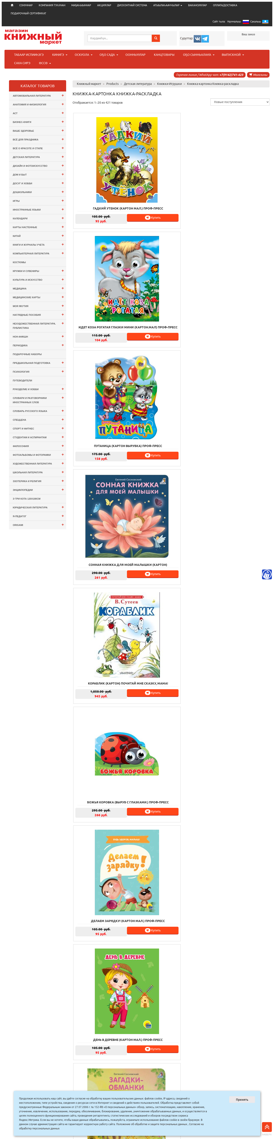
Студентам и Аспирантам (38, 437)
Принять (242, 1099)
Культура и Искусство (38, 279)
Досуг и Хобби (38, 183)
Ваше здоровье (38, 130)
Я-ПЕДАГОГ (38, 515)
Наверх (267, 1129)
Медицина (38, 288)
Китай (38, 235)
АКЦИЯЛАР (104, 5)
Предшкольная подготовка (38, 362)
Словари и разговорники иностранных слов (38, 399)
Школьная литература (38, 472)
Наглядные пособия (38, 314)
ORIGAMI (38, 524)
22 (186, 1068)
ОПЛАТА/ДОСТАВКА (225, 5)
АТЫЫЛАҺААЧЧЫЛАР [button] (167, 5)
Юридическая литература (38, 507)
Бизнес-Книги (38, 121)
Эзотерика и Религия (38, 480)
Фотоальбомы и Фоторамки (38, 454)
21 (177, 1068)
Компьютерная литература (38, 253)
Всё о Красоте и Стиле (38, 148)
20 (168, 1068)
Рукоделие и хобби (38, 389)
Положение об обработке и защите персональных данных (151, 1124)
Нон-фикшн (38, 336)
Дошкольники (38, 191)
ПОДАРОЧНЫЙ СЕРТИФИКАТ (28, 13)
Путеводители (22, 380)
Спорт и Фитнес (38, 428)
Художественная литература (38, 463)
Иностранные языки (38, 209)
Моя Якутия (38, 305)
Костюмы (19, 262)
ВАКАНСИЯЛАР (197, 5)
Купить (119, 194)
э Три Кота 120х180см (26, 498)
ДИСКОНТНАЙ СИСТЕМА (132, 5)
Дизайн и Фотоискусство (38, 165)
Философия (38, 445)
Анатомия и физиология (38, 104)
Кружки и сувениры (38, 270)
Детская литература (38, 156)
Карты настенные (38, 226)
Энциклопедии (38, 489)
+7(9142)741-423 (231, 75)
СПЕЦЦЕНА (38, 419)
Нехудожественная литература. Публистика (38, 325)
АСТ (38, 113)
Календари (38, 218)
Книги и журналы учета (38, 244)
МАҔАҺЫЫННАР (81, 5)
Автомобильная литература (38, 95)
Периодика (38, 345)
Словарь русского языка (38, 410)
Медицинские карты (38, 297)
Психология (38, 371)
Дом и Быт (38, 174)
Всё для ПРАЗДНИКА (38, 139)
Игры (38, 200)
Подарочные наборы (27, 354)
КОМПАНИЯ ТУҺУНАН (52, 5)
